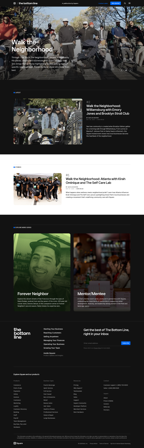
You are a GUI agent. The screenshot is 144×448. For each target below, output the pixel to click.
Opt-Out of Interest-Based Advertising (120, 443)
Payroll (16, 418)
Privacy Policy (97, 348)
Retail (46, 400)
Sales (75, 397)
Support (76, 400)
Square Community (80, 403)
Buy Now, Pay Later (20, 424)
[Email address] (107, 343)
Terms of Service (103, 443)
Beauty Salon (48, 403)
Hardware (17, 427)
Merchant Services (80, 409)
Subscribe (125, 343)
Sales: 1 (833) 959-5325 (111, 388)
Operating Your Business (54, 344)
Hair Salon (47, 406)
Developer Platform (80, 406)
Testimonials (78, 391)
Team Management (20, 421)
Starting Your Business (53, 329)
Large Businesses (49, 418)
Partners (106, 410)
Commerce (17, 385)
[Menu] (129, 3)
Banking (16, 412)
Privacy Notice (93, 443)
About (106, 398)
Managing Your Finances (54, 340)
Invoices (16, 397)
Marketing (17, 403)
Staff (15, 415)
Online (16, 394)
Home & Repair (49, 415)
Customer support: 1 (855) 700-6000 (116, 385)
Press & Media (108, 401)
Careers (106, 404)
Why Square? (78, 388)
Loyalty (16, 406)
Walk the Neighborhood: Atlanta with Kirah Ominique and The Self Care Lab (98, 178)
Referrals (107, 407)
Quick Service (48, 388)
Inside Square (49, 353)
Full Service (47, 391)
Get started (116, 3)
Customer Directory (20, 409)
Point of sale (18, 388)
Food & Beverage (49, 385)
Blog (75, 394)
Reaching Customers (52, 333)
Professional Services (51, 412)
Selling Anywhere (51, 337)
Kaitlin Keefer (93, 117)
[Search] (125, 3)
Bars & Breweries (49, 397)
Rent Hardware (79, 412)
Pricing (76, 385)
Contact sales (103, 3)
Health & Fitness (49, 409)
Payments (17, 391)
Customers (17, 400)
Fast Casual (47, 394)
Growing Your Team (52, 348)
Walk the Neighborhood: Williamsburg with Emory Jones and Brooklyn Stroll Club (108, 107)
